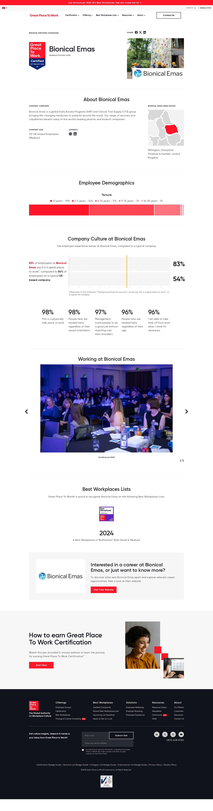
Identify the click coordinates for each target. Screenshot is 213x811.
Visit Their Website (104, 589)
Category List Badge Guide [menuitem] (103, 765)
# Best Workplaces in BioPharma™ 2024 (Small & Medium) (106, 540)
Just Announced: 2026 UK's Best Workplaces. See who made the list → (105, 2)
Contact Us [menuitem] (179, 719)
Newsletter (205, 8)
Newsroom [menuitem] (178, 715)
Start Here (41, 665)
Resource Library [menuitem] (159, 707)
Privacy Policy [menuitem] (155, 765)
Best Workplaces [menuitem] (63, 715)
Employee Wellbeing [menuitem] (135, 707)
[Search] (191, 8)
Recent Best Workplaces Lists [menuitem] (106, 711)
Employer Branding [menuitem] (134, 711)
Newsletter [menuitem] (156, 711)
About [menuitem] (177, 702)
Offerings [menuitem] (61, 702)
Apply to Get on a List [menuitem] (102, 719)
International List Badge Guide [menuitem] (132, 765)
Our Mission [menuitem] (179, 707)
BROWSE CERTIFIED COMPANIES (44, 33)
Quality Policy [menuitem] (170, 765)
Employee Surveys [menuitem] (63, 707)
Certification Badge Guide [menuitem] (48, 765)
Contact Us (168, 15)
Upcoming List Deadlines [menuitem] (104, 715)
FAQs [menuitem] (154, 719)
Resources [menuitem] (158, 702)
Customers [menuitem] (178, 711)
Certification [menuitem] (61, 711)
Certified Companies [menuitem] (102, 707)
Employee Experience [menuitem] (135, 715)
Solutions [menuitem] (131, 702)
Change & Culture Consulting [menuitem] (71, 719)
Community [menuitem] (159, 715)
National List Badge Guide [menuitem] (75, 765)
